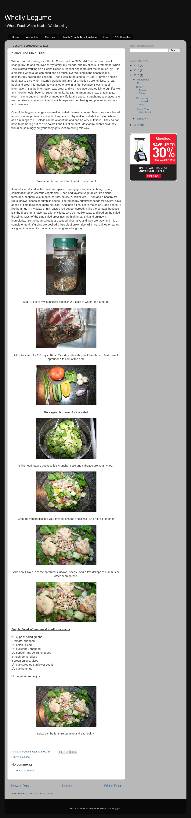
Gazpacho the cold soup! (142, 101)
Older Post (112, 786)
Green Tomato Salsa (141, 90)
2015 (137, 75)
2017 (137, 65)
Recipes (50, 37)
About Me (32, 37)
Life (105, 37)
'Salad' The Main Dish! (143, 111)
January (141, 118)
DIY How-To (122, 37)
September (143, 79)
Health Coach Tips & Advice (79, 37)
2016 (137, 70)
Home (16, 37)
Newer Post (20, 786)
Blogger (115, 808)
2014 (137, 124)
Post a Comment (25, 770)
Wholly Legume (28, 17)
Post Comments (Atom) (40, 793)
